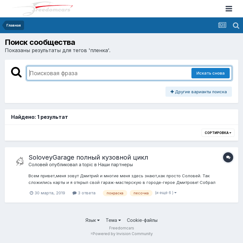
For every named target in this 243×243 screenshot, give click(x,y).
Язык (92, 220)
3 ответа (84, 192)
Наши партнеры (115, 164)
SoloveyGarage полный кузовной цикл (88, 157)
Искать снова (210, 73)
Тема (113, 220)
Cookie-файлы (142, 220)
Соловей (38, 164)
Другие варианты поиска (199, 91)
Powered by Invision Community (123, 233)
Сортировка (218, 133)
